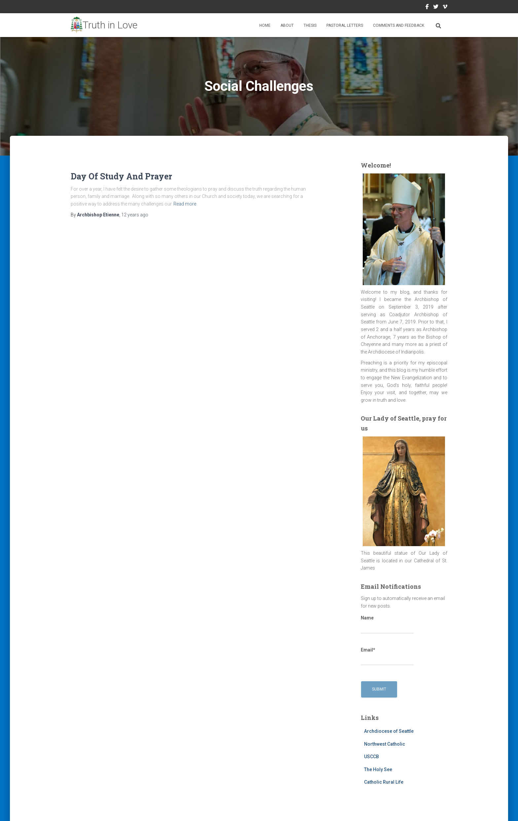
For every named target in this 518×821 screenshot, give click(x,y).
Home (265, 25)
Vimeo (445, 7)
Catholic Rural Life (383, 782)
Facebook (427, 7)
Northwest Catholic (384, 744)
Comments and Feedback (398, 25)
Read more (184, 203)
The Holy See (378, 769)
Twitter (435, 7)
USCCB (371, 756)
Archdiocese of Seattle (389, 731)
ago (134, 214)
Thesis (310, 25)
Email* (387, 656)
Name (387, 624)
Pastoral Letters (344, 25)
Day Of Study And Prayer (121, 176)
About (287, 25)
